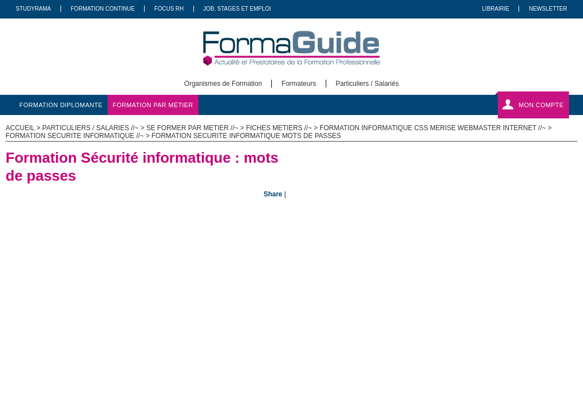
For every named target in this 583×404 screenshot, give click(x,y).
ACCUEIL (20, 128)
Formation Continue (103, 9)
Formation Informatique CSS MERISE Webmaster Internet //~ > (436, 128)
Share (272, 194)
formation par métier (153, 105)
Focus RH (168, 9)
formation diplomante (61, 105)
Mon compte (541, 105)
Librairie (495, 9)
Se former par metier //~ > (196, 128)
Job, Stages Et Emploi (237, 9)
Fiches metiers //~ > (283, 128)
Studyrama (33, 9)
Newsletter (548, 9)
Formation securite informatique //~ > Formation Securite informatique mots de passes (173, 136)
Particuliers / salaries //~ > (94, 128)
